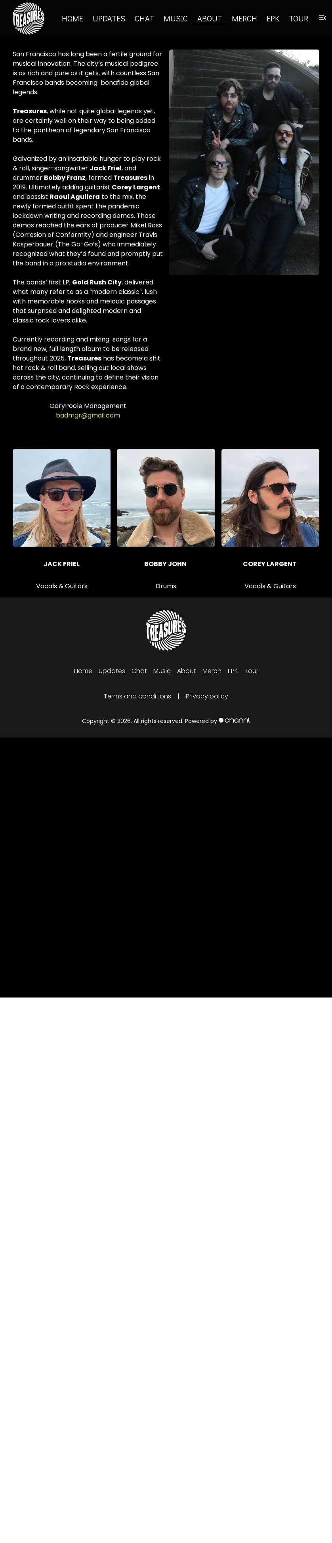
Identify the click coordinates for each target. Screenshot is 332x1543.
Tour (298, 18)
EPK (273, 18)
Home (72, 18)
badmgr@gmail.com (88, 415)
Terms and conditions (137, 696)
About (209, 18)
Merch (244, 18)
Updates (109, 18)
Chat (144, 18)
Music (176, 18)
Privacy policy (207, 696)
